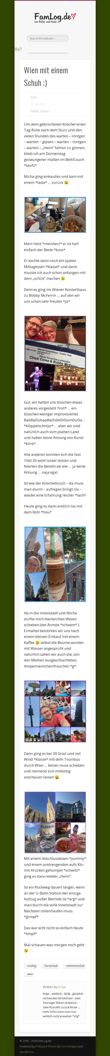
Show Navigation (80, 38)
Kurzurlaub (51, 966)
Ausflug (31, 966)
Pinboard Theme (46, 1046)
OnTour (44, 111)
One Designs (69, 1046)
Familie (35, 111)
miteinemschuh (75, 966)
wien (30, 974)
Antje (34, 97)
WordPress (27, 1052)
